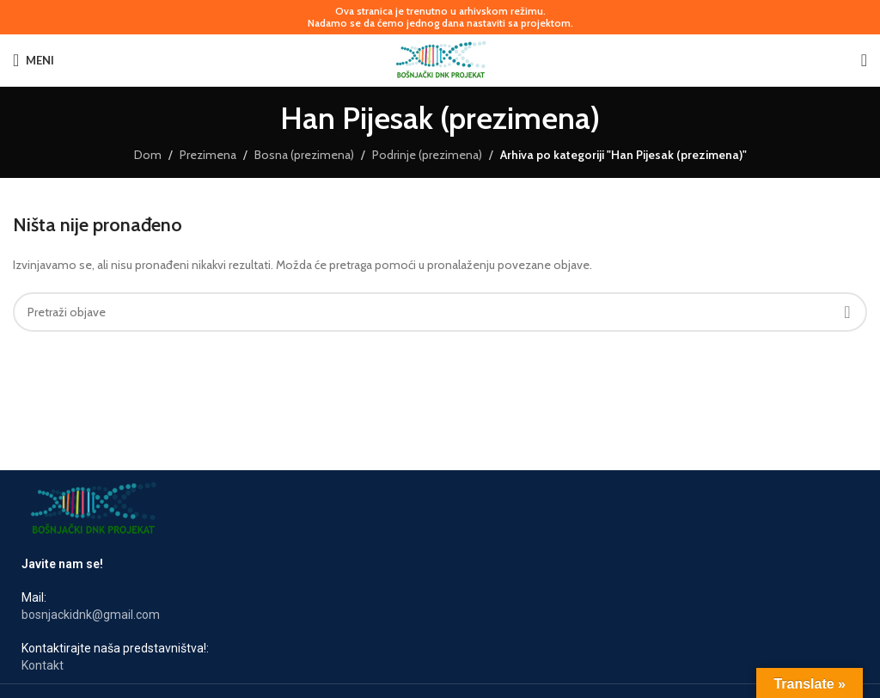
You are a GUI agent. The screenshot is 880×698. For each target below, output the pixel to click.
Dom (148, 154)
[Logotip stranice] (440, 58)
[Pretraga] (864, 60)
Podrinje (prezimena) (427, 154)
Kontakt (42, 665)
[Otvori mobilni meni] (33, 60)
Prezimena (208, 154)
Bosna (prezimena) (304, 154)
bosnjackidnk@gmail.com (90, 614)
